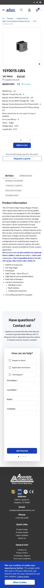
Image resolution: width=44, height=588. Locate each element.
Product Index (22, 529)
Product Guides (22, 532)
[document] (22, 574)
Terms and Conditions (22, 558)
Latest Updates (22, 535)
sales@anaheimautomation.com (22, 510)
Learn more (23, 576)
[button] (39, 64)
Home (3, 18)
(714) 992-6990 (22, 518)
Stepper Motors (22, 18)
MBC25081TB (29, 261)
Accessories (11, 252)
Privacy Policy (22, 553)
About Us (22, 538)
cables (34, 255)
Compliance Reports (22, 555)
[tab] (9, 175)
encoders (26, 255)
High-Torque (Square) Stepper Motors (16, 21)
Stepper (10, 18)
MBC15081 (17, 261)
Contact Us (22, 550)
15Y (34, 21)
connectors (7, 258)
